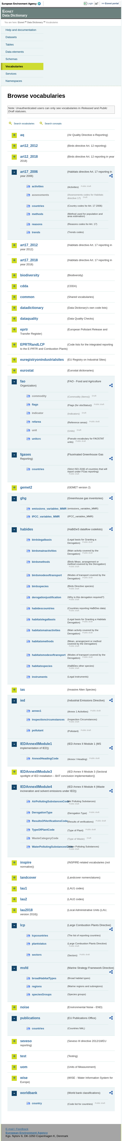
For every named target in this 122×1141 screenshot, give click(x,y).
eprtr (24, 329)
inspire (25, 862)
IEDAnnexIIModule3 (36, 771)
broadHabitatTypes (44, 978)
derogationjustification (46, 597)
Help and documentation (21, 29)
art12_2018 (29, 156)
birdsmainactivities (44, 550)
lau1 (23, 888)
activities (38, 186)
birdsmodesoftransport (47, 575)
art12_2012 (29, 146)
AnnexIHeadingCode (45, 758)
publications (30, 1018)
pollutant (37, 730)
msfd (24, 968)
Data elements (15, 51)
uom (23, 1067)
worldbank (28, 1093)
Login (90, 3)
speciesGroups (41, 994)
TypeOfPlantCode (43, 829)
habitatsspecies (42, 666)
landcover (28, 877)
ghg (23, 498)
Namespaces (14, 80)
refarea (36, 421)
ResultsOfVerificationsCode (49, 821)
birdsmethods (41, 561)
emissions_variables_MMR (49, 508)
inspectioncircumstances (48, 719)
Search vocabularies (24, 123)
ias (22, 689)
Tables (10, 44)
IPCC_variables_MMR (46, 516)
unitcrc (36, 438)
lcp (22, 925)
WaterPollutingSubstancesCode (49, 846)
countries (38, 205)
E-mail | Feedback (17, 1129)
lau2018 (26, 910)
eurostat (27, 370)
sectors (37, 954)
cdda (24, 286)
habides (26, 529)
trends (36, 232)
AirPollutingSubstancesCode (49, 801)
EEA (22, 3)
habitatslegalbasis (43, 619)
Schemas (11, 59)
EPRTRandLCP (32, 344)
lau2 (23, 899)
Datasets (11, 37)
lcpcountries (40, 935)
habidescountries (43, 608)
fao (22, 381)
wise (24, 1078)
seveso (26, 1041)
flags (35, 404)
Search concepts (53, 123)
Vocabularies (14, 66)
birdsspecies (40, 586)
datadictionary (31, 308)
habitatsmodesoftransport (49, 654)
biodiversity (29, 275)
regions (37, 986)
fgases (25, 454)
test (23, 1056)
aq (22, 135)
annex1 (36, 710)
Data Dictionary (35, 22)
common (27, 297)
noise (24, 1007)
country (37, 1103)
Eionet (21, 22)
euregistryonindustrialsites (42, 359)
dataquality (29, 318)
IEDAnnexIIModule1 (36, 744)
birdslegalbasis (42, 539)
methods (37, 214)
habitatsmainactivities (46, 630)
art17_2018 (29, 260)
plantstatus (39, 943)
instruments (39, 676)
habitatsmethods (43, 641)
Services (11, 73)
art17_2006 (29, 171)
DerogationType (42, 812)
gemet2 (26, 487)
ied (22, 700)
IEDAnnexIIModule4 (36, 787)
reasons (37, 224)
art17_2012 (29, 245)
